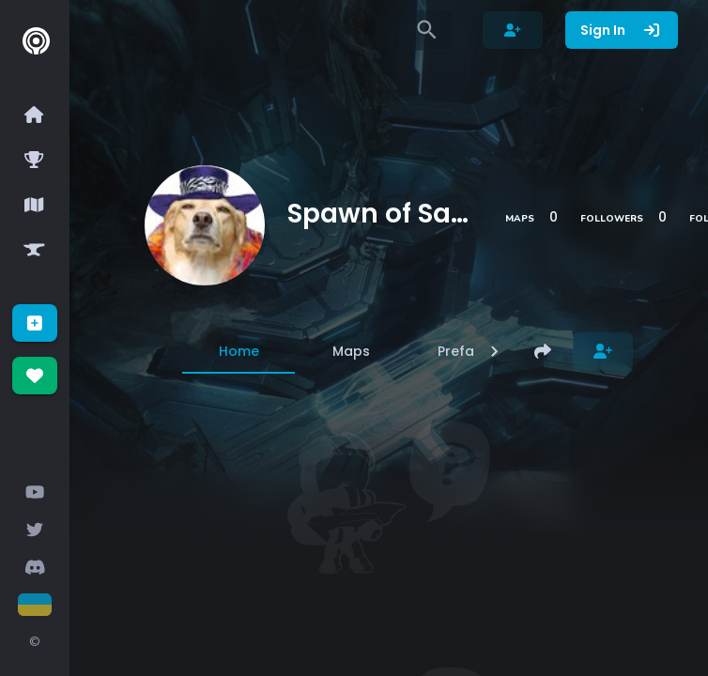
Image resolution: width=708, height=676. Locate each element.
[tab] (238, 351)
